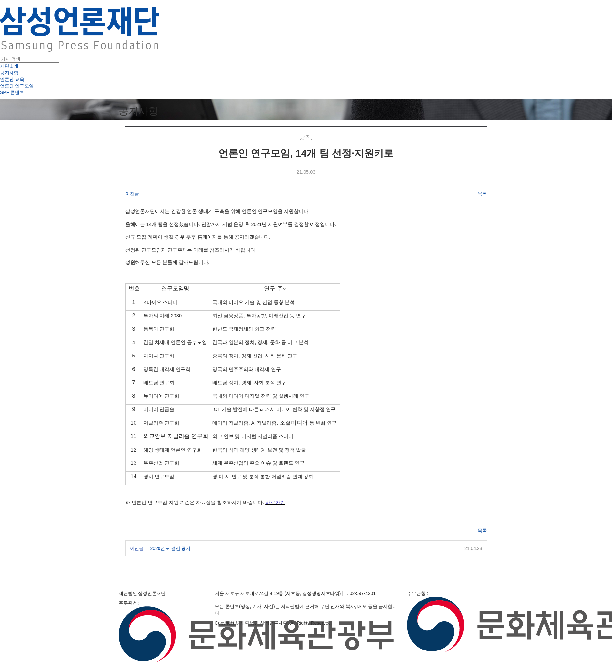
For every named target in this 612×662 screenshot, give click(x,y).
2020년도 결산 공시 (170, 548)
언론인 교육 (12, 79)
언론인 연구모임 (17, 85)
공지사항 (9, 72)
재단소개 (9, 66)
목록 (482, 193)
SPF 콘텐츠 (12, 92)
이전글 (132, 193)
